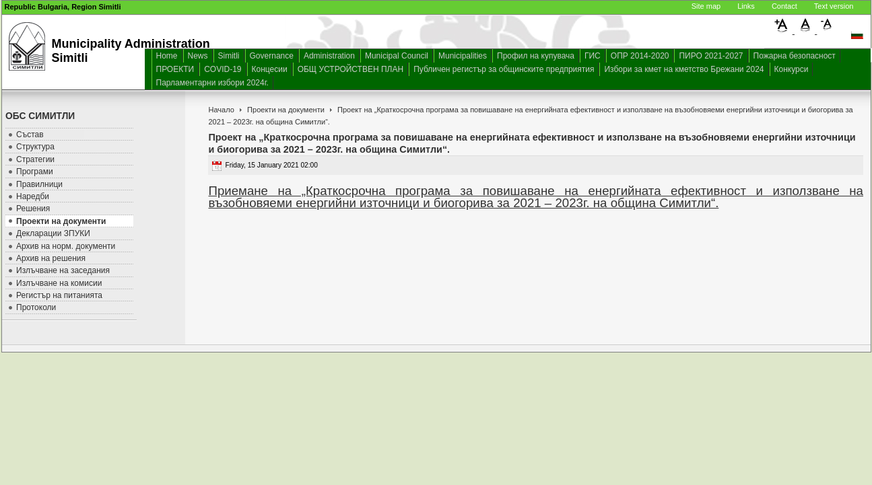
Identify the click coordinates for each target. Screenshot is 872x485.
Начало (221, 110)
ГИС (592, 56)
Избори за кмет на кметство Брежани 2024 (684, 69)
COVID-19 (222, 69)
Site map (706, 6)
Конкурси (791, 69)
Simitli (229, 56)
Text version (834, 6)
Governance (272, 56)
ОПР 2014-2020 (640, 56)
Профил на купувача (535, 56)
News (198, 56)
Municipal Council (396, 56)
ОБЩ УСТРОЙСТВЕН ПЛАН (351, 69)
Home (167, 56)
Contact (784, 6)
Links (746, 6)
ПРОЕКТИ (175, 69)
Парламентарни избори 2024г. (212, 82)
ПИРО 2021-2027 (711, 56)
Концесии (270, 69)
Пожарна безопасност (794, 56)
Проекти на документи (286, 110)
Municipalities (462, 56)
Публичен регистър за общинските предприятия (503, 69)
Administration (329, 56)
